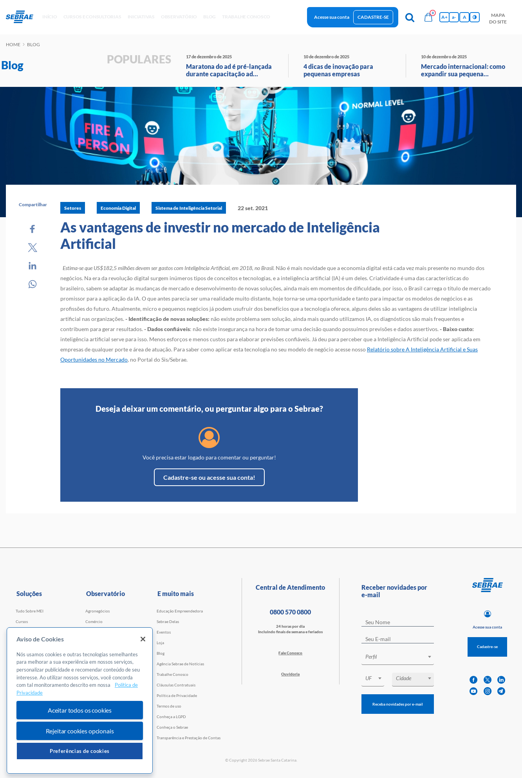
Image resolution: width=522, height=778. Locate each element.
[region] (79, 700)
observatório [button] (179, 17)
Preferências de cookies (80, 751)
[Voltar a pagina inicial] (22, 17)
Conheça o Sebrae (172, 727)
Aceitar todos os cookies (80, 710)
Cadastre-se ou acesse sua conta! (209, 477)
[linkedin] (501, 680)
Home (13, 44)
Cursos (22, 621)
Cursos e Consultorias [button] (92, 17)
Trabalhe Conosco (172, 674)
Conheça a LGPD (171, 716)
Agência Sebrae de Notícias (180, 663)
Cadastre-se (373, 17)
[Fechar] (143, 639)
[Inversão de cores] (475, 17)
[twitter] (487, 680)
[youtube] (473, 691)
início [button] (49, 17)
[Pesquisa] (409, 17)
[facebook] (473, 680)
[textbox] (401, 656)
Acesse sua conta (331, 17)
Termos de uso (169, 706)
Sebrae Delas (168, 621)
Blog (160, 653)
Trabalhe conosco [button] (246, 17)
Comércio (94, 621)
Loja (160, 642)
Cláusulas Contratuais (176, 685)
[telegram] (501, 691)
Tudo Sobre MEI (29, 611)
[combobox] (397, 658)
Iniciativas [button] (141, 17)
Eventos (164, 632)
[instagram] (487, 691)
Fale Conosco (290, 652)
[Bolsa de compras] (428, 17)
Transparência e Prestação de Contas (188, 737)
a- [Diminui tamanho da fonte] (454, 17)
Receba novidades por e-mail (397, 704)
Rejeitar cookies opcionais (80, 731)
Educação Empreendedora (180, 611)
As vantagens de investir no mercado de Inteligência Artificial (220, 235)
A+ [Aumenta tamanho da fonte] (444, 17)
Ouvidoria (290, 674)
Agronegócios (97, 611)
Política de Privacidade (177, 695)
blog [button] (209, 17)
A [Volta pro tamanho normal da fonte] (464, 17)
